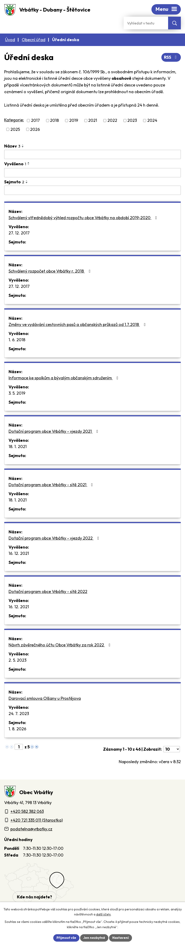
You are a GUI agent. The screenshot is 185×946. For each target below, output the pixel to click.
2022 (112, 120)
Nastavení (120, 938)
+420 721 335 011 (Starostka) (36, 820)
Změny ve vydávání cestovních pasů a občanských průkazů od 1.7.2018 (78, 324)
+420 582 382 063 (27, 811)
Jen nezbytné (94, 938)
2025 (15, 129)
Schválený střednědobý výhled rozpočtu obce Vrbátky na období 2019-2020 (84, 217)
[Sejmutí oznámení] (92, 190)
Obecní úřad (33, 39)
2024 (152, 120)
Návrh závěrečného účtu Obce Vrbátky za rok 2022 (60, 645)
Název (12, 146)
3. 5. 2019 (17, 393)
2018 (54, 120)
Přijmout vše (66, 938)
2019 (73, 120)
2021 (92, 120)
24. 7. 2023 (19, 713)
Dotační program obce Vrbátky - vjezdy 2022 (55, 538)
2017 (35, 120)
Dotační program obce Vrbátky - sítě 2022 (48, 591)
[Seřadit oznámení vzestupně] (22, 145)
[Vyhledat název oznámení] (92, 154)
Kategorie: (14, 120)
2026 (35, 129)
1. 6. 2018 (17, 339)
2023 (132, 120)
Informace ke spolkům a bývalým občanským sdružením (64, 378)
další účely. (103, 914)
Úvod (10, 39)
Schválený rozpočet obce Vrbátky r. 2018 (50, 271)
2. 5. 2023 (17, 660)
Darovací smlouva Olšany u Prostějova (45, 698)
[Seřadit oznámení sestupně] (22, 147)
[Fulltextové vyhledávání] (146, 23)
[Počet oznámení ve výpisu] (171, 749)
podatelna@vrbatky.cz (31, 829)
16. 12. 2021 (19, 553)
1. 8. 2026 (17, 728)
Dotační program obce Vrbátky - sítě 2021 (52, 484)
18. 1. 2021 (18, 446)
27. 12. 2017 (19, 233)
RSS (171, 57)
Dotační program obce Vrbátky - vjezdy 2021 (54, 431)
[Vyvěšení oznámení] (92, 172)
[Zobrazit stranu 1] (19, 747)
